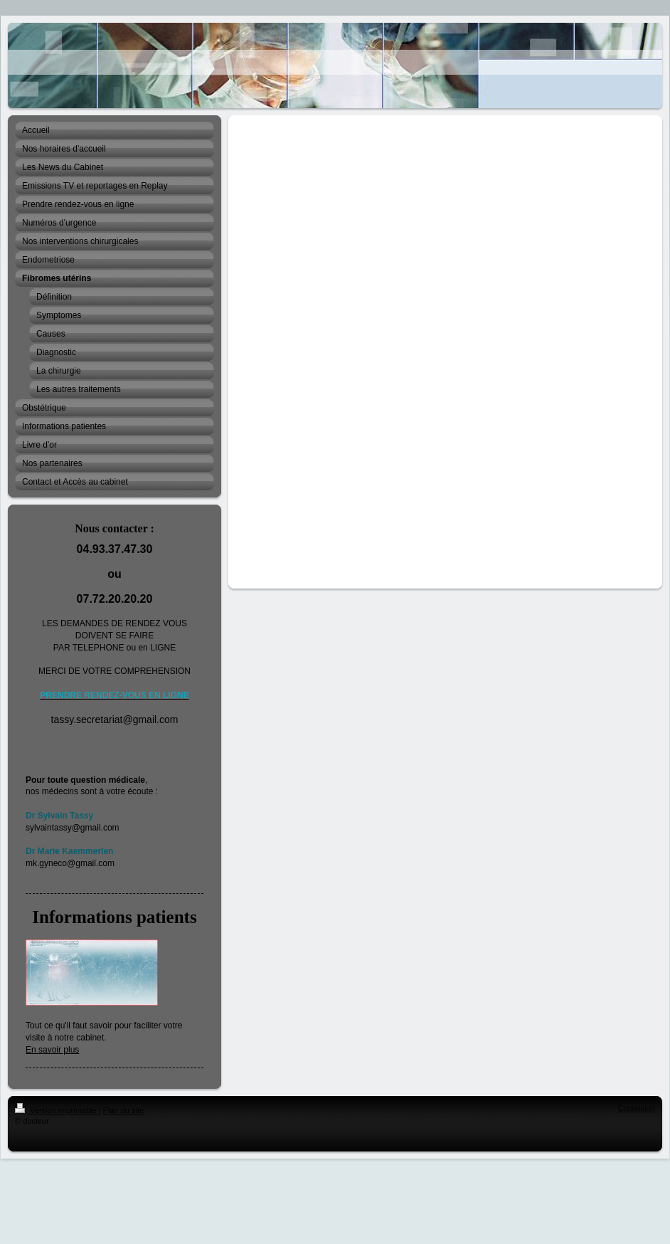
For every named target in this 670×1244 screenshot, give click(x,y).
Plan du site (123, 1110)
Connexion (636, 1108)
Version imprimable (57, 1110)
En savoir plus (52, 1050)
